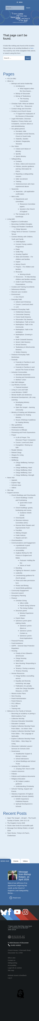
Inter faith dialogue (17, 382)
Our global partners (18, 129)
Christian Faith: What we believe (22, 103)
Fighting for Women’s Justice (26, 570)
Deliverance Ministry (18, 289)
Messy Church (21, 264)
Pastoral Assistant (22, 387)
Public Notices (20, 535)
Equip (18, 249)
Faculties (19, 530)
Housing (14, 651)
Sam (31, 48)
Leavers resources (17, 771)
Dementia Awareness (23, 375)
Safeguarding (16, 159)
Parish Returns (16, 701)
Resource (19, 272)
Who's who (11, 958)
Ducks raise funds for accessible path (20, 825)
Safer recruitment (22, 179)
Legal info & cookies (15, 968)
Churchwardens (16, 540)
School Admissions (22, 759)
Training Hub (15, 708)
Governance (15, 751)
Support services (13, 493)
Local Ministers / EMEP (19, 392)
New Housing (16, 696)
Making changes (21, 533)
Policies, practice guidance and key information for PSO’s (25, 168)
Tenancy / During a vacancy (25, 668)
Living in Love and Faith (19, 390)
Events (16, 861)
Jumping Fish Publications (20, 766)
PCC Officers (15, 703)
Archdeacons (20, 86)
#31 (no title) (11, 78)
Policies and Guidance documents (23, 776)
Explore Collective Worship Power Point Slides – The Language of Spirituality (23, 733)
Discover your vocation (19, 292)
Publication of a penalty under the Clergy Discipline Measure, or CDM (25, 688)
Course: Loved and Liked (24, 304)
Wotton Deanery (21, 352)
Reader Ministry (16, 450)
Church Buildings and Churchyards (23, 495)
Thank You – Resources (24, 106)
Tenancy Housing (22, 671)
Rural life (14, 706)
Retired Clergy (16, 452)
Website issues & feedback (17, 975)
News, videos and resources (25, 164)
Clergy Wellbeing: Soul (23, 472)
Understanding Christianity (25, 786)
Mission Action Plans (18, 693)
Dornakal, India (21, 131)
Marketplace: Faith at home (25, 322)
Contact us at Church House (21, 111)
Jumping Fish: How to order (25, 769)
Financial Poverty (17, 641)
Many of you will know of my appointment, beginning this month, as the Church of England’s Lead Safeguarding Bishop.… (18, 888)
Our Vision (15, 146)
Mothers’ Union (21, 380)
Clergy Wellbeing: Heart (24, 467)
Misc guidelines (16, 425)
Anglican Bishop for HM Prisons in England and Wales (24, 555)
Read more (17, 898)
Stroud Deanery (21, 344)
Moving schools (25, 274)
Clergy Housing (21, 658)
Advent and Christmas (23, 302)
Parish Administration (18, 698)
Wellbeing (14, 460)
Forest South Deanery (23, 317)
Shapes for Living (17, 455)
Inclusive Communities (19, 372)
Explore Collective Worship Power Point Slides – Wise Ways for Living (23, 741)
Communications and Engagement (23, 543)
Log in (10, 978)
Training (18, 181)
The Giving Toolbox (26, 608)
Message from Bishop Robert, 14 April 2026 (25, 876)
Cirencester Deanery (23, 314)
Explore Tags (15, 482)
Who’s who (15, 196)
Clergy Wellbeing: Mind (24, 470)
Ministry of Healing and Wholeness (23, 412)
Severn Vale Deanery (23, 342)
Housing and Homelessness (25, 377)
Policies (14, 774)
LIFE (9, 928)
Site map (10, 490)
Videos (13, 487)
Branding (19, 568)
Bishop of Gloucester (23, 93)
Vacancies (15, 189)
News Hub (10, 477)
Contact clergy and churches (21, 108)
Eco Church (20, 297)
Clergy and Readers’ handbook (22, 226)
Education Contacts (18, 723)
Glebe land (19, 661)
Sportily (18, 154)
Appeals (14, 480)
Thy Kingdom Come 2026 (16, 823)
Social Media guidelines (24, 588)
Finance (14, 598)
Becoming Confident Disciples (21, 224)
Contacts (19, 161)
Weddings (14, 457)
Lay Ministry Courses (18, 385)
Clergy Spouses (21, 229)
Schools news (16, 485)
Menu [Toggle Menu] (19, 2)
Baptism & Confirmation (19, 221)
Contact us (11, 960)
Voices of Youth (25, 565)
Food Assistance (17, 643)
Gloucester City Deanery (24, 319)
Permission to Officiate (19, 430)
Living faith (11, 219)
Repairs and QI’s (21, 538)
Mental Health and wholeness (21, 395)
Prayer (13, 435)
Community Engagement (20, 590)
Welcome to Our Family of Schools (19, 711)
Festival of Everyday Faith (20, 309)
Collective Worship (17, 718)
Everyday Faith (16, 299)
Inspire (18, 262)
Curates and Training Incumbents (22, 287)
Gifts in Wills (24, 603)
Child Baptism (20, 242)
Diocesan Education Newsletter (22, 721)
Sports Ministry (21, 156)
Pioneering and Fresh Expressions (23, 432)
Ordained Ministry (17, 427)
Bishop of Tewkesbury (23, 96)
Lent (17, 307)
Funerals (14, 359)
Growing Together (22, 254)
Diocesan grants (21, 610)
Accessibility (20, 550)
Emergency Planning (18, 595)
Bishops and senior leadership (21, 83)
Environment (15, 294)
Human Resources (17, 673)
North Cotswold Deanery (24, 339)
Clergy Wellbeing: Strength (25, 475)
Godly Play (19, 252)
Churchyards (20, 518)
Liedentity (19, 573)
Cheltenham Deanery (23, 312)
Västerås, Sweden (22, 139)
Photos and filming (22, 585)
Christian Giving (21, 600)
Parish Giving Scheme (27, 605)
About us (10, 81)
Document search (17, 593)
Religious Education (18, 779)
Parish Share (20, 618)
